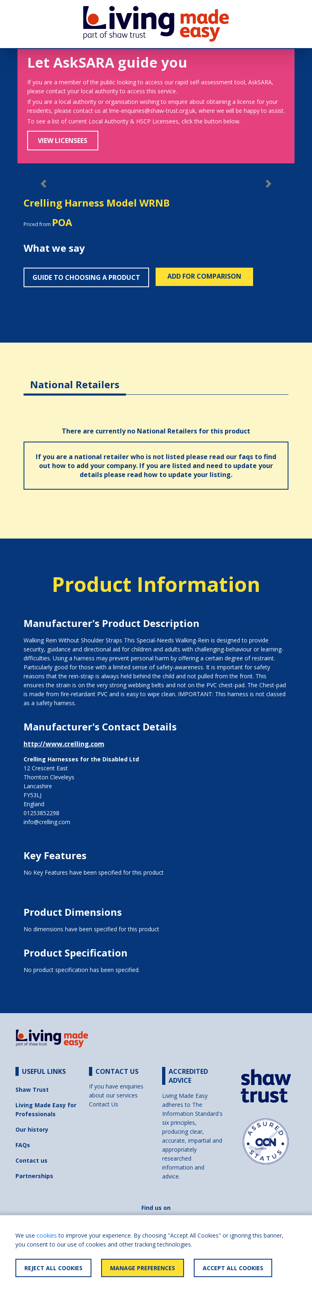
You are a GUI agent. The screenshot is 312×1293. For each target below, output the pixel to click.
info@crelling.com (47, 822)
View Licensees (62, 140)
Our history (31, 1129)
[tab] (75, 378)
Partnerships (34, 1176)
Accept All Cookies (233, 1268)
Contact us (31, 1160)
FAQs (22, 1145)
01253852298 (41, 813)
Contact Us (103, 1104)
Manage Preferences (142, 1268)
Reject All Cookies (53, 1268)
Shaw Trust (32, 1089)
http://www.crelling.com (64, 743)
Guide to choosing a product (86, 277)
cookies (47, 1235)
